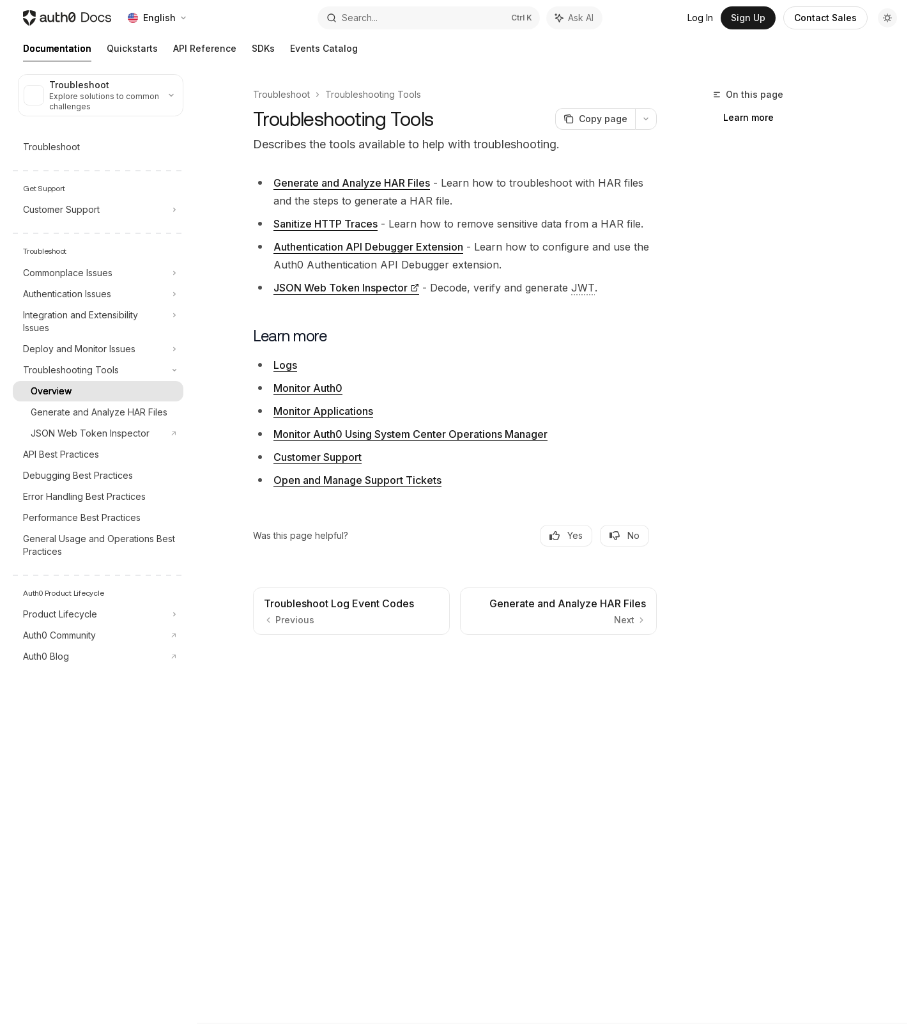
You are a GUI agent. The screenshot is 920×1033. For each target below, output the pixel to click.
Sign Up (748, 17)
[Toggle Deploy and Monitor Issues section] (98, 349)
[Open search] (428, 17)
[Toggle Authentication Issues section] (98, 294)
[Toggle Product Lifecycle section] (98, 614)
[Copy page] (595, 119)
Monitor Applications (323, 411)
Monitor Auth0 (307, 388)
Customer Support (317, 457)
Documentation (57, 52)
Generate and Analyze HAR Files (351, 182)
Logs (285, 365)
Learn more (748, 117)
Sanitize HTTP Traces (325, 223)
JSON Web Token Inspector (340, 287)
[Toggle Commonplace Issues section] (98, 273)
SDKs (263, 52)
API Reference (204, 52)
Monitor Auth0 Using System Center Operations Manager (410, 434)
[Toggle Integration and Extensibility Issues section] (98, 321)
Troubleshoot (281, 94)
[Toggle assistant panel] (574, 17)
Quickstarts (132, 52)
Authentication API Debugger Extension (368, 246)
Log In (700, 17)
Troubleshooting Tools (373, 94)
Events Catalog (324, 52)
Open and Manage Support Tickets (357, 480)
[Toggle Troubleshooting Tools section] (98, 370)
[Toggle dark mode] (887, 17)
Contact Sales (825, 17)
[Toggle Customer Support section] (98, 209)
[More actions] (646, 119)
